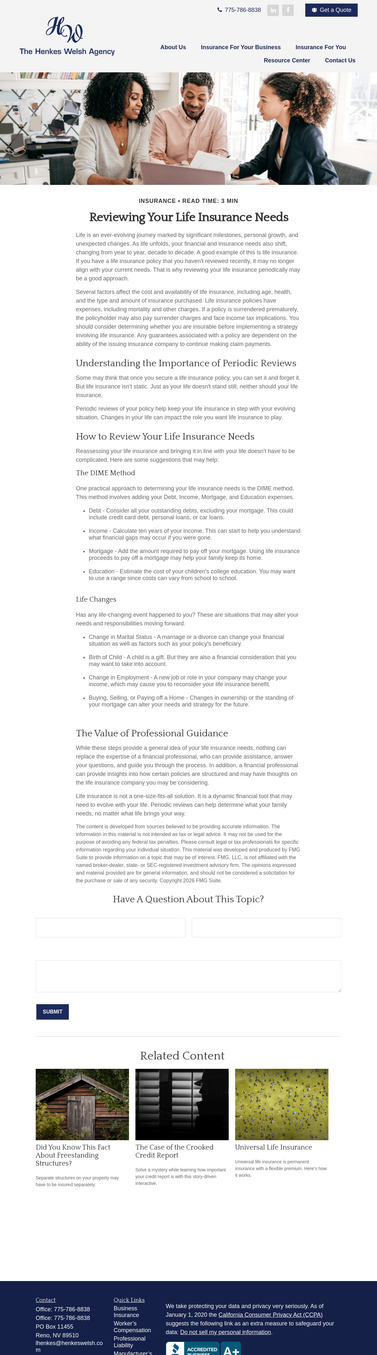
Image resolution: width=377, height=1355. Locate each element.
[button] (173, 47)
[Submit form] (52, 1012)
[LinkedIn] (273, 10)
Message (47, 953)
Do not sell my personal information (225, 1332)
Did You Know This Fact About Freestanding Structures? (73, 1155)
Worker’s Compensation (132, 1326)
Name (43, 911)
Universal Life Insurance (273, 1147)
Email (199, 911)
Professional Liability (130, 1342)
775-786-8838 (238, 10)
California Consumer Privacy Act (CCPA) (270, 1315)
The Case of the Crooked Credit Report (174, 1151)
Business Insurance (126, 1311)
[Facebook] (288, 10)
